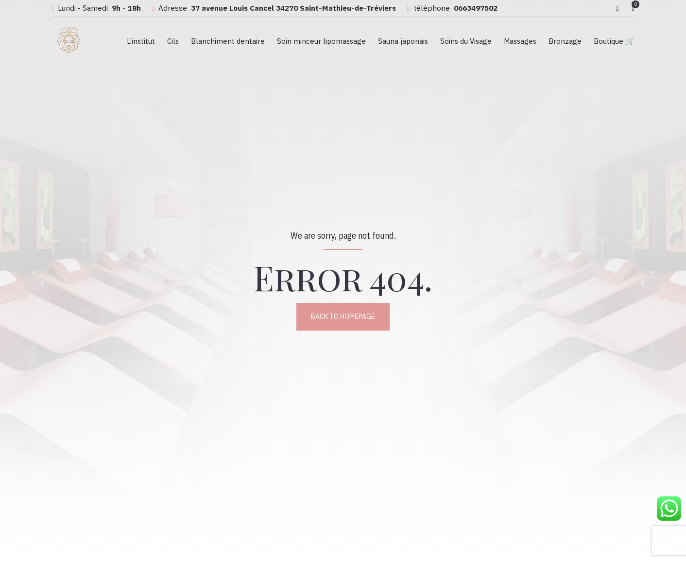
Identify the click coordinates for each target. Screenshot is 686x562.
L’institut (141, 41)
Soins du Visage (466, 41)
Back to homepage (343, 316)
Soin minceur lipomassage (321, 41)
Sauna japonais (403, 41)
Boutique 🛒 (614, 41)
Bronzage (565, 41)
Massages (520, 41)
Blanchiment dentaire (228, 41)
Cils (173, 41)
